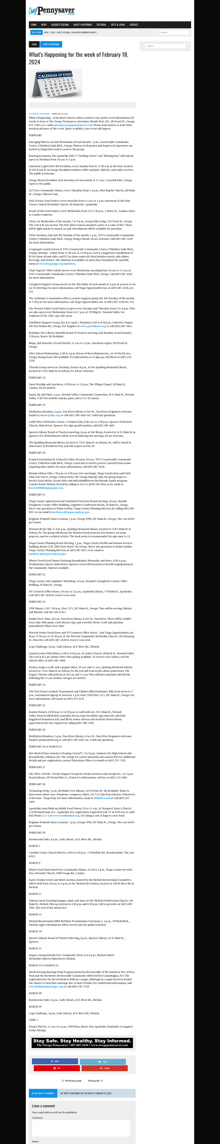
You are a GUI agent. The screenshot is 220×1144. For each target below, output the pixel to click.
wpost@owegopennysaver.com (45, 117)
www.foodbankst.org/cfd (43, 772)
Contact (125, 25)
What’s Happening (73, 25)
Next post (92, 1016)
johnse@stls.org (30, 393)
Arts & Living (109, 25)
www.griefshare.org (74, 311)
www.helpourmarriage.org (101, 924)
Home (25, 25)
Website (27, 1096)
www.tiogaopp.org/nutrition (110, 252)
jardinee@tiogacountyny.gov (38, 486)
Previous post (68, 1016)
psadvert (36, 106)
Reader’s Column (51, 25)
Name (26, 1077)
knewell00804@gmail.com (81, 462)
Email (26, 1087)
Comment (28, 1053)
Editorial (92, 25)
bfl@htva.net (71, 758)
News (35, 25)
